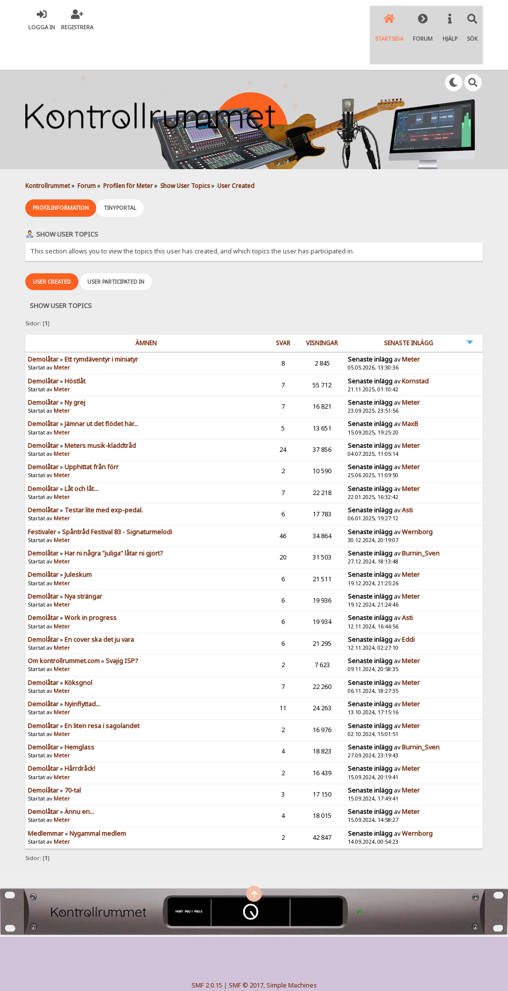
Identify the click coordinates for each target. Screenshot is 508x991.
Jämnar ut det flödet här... (101, 389)
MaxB (410, 389)
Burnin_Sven (421, 518)
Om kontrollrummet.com (64, 626)
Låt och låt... (81, 453)
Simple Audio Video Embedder (254, 958)
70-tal (72, 755)
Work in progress (90, 583)
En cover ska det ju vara (99, 604)
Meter (62, 332)
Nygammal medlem (97, 798)
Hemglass (79, 712)
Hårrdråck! (79, 734)
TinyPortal (235, 966)
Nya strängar (83, 561)
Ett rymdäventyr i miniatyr (101, 324)
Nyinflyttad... (82, 669)
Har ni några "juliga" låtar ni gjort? (113, 518)
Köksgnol (78, 647)
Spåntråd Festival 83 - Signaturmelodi (117, 497)
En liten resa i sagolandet (101, 690)
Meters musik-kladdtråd (100, 410)
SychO (284, 974)
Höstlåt (74, 346)
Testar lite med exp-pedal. (103, 475)
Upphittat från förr (91, 432)
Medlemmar (46, 798)
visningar (322, 308)
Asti (407, 475)
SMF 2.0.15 (206, 950)
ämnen (146, 308)
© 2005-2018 (270, 966)
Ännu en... (79, 777)
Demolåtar (43, 324)
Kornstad (415, 346)
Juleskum (78, 540)
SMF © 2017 (246, 950)
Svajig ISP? (122, 626)
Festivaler (42, 497)
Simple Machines (291, 950)
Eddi (408, 604)
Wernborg (417, 497)
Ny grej (74, 367)
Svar (283, 308)
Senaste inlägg (408, 308)
